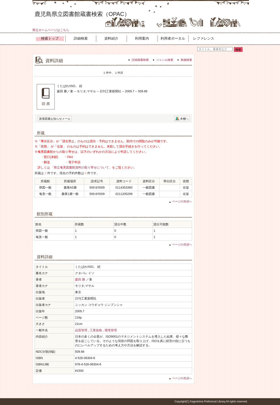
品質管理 (81, 330)
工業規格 (96, 330)
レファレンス (203, 38)
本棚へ (184, 118)
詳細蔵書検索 (140, 59)
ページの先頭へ (182, 201)
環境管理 (111, 330)
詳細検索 (81, 38)
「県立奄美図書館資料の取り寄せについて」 (81, 167)
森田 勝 (80, 279)
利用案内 (142, 38)
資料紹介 (111, 38)
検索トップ (50, 38)
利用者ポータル (173, 38)
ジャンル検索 (164, 59)
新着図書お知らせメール (54, 118)
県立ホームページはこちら (50, 30)
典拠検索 (186, 59)
